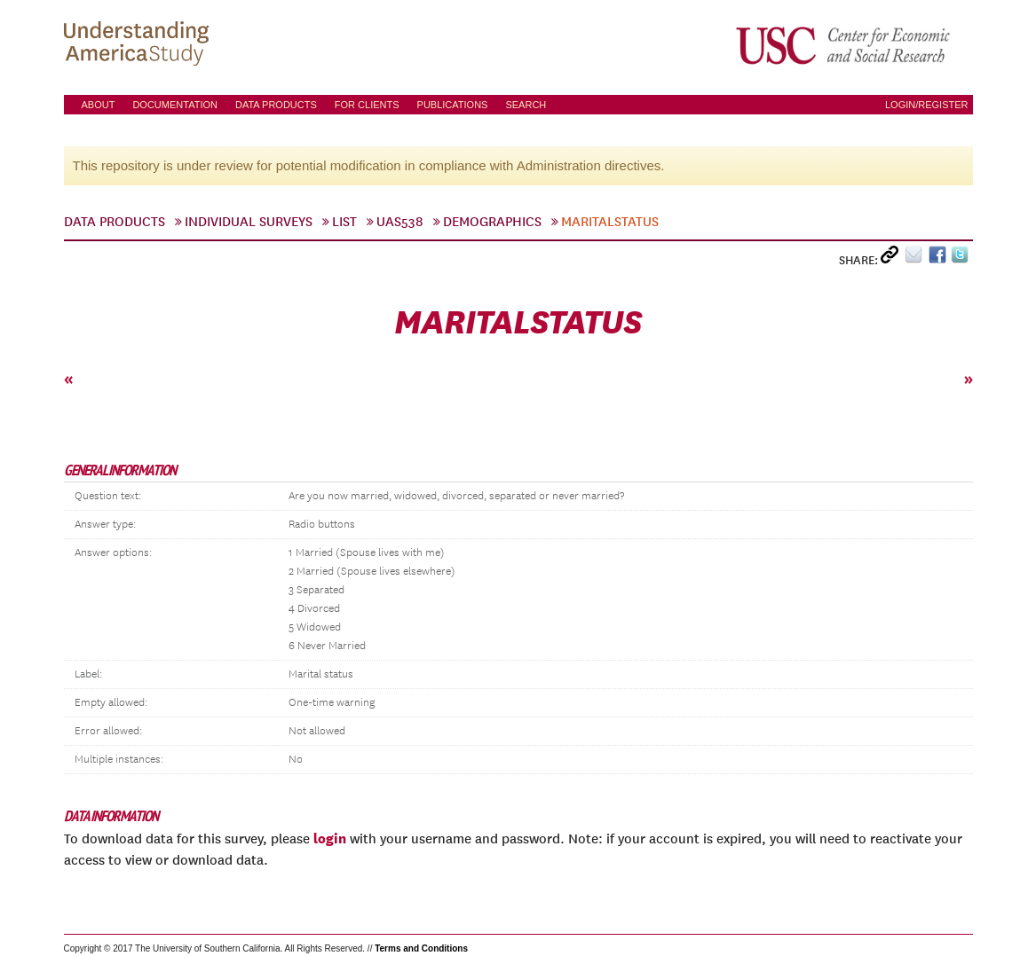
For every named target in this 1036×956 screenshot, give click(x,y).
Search (525, 104)
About (98, 104)
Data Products (276, 104)
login (329, 838)
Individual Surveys (248, 222)
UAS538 (399, 222)
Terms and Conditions (421, 948)
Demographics (492, 222)
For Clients (367, 104)
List (344, 222)
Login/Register (927, 104)
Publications (452, 104)
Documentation (174, 104)
